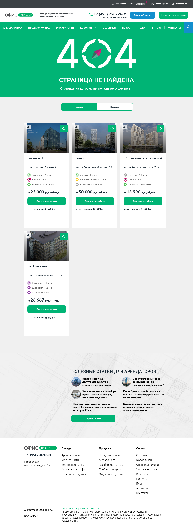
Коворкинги (144, 460)
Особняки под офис (74, 469)
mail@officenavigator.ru (115, 17)
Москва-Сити (70, 460)
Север (80, 158)
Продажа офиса (109, 455)
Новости (141, 478)
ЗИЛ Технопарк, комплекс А (143, 158)
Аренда (79, 106)
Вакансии (142, 474)
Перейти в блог (93, 418)
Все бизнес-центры (74, 464)
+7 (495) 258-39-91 (110, 14)
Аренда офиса (71, 455)
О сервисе (142, 455)
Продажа (114, 106)
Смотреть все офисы (46, 201)
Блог (139, 483)
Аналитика (143, 488)
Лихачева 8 (35, 158)
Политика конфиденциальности (80, 508)
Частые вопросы (147, 469)
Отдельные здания (74, 474)
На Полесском (37, 266)
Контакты (142, 493)
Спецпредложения (148, 464)
